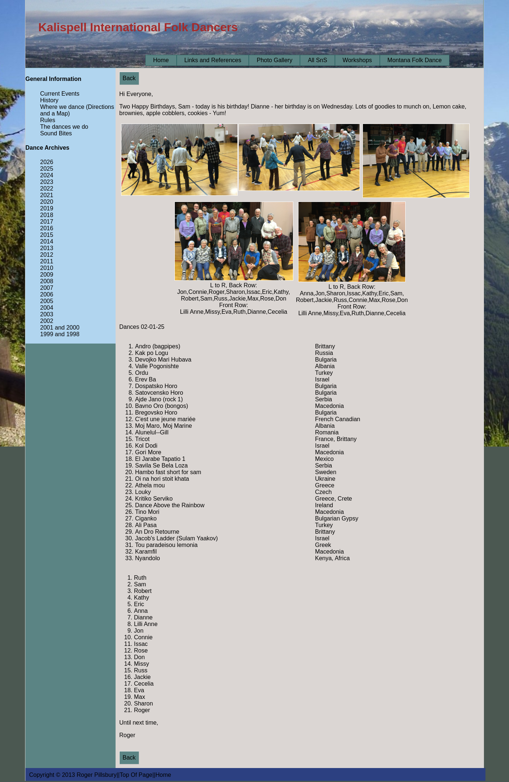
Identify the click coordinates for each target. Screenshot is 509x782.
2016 (46, 228)
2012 (46, 255)
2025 (46, 169)
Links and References (212, 60)
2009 (46, 274)
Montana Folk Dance (415, 60)
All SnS (317, 60)
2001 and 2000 (59, 327)
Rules (47, 120)
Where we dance (62, 107)
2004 (46, 308)
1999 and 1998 (59, 334)
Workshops (357, 60)
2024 (46, 175)
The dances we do (64, 127)
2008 (46, 281)
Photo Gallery (274, 60)
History (49, 100)
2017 (46, 221)
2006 (46, 294)
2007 (46, 288)
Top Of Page (136, 775)
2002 (46, 321)
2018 (46, 215)
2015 (46, 235)
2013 (46, 248)
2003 (46, 314)
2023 (46, 182)
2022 (46, 188)
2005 (46, 301)
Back (129, 78)
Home (161, 60)
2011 (46, 261)
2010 (46, 268)
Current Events (59, 93)
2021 (46, 195)
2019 (46, 208)
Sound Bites (56, 133)
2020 (46, 202)
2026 (46, 162)
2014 (46, 241)
